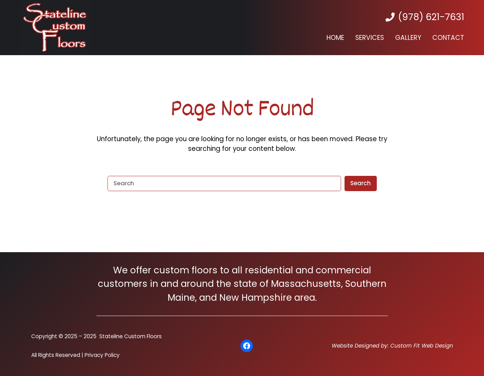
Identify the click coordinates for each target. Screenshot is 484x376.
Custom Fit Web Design (421, 345)
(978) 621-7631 (431, 17)
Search (360, 183)
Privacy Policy (102, 355)
